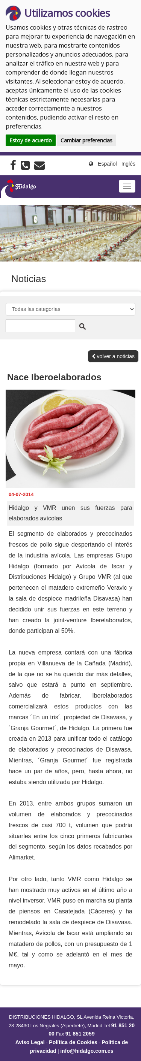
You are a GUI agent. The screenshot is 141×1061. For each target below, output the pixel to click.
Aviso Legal (30, 1042)
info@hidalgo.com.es (86, 1051)
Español (107, 164)
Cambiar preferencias (86, 140)
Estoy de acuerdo (30, 140)
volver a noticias (113, 356)
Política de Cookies (73, 1042)
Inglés (128, 164)
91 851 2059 (80, 1034)
